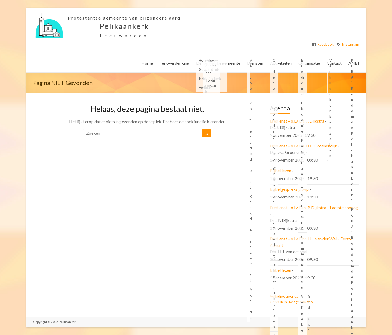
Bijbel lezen (280, 170)
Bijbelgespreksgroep (289, 189)
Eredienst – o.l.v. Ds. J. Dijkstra (297, 120)
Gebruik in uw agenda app (291, 301)
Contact (334, 62)
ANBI (353, 62)
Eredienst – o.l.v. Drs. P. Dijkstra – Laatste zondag (314, 207)
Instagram (350, 44)
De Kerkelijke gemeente (218, 62)
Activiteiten (281, 62)
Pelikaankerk (124, 25)
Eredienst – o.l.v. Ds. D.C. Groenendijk (303, 145)
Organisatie (309, 62)
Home (147, 62)
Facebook (326, 44)
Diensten (255, 62)
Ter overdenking (174, 62)
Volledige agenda (284, 296)
